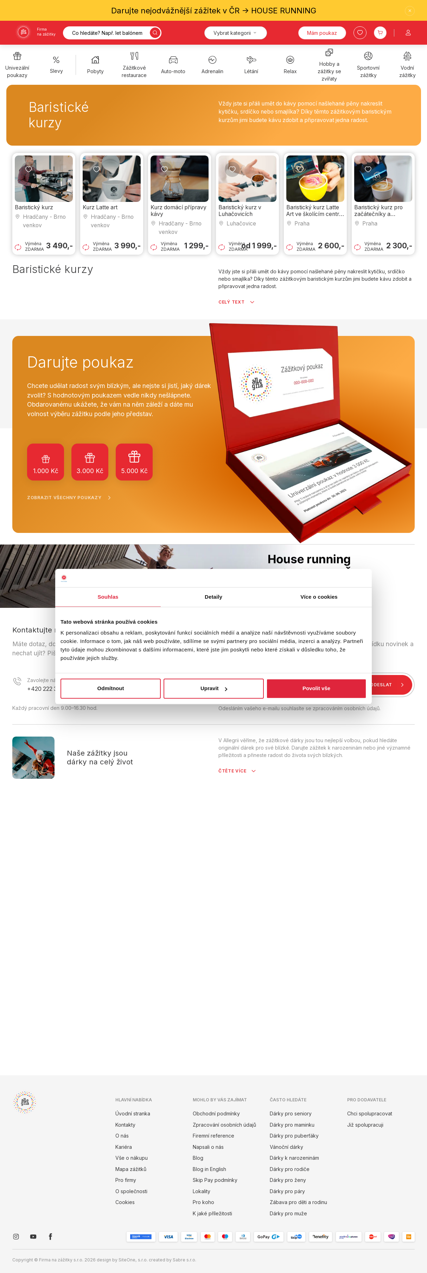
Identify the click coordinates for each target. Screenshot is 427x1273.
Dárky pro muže (288, 1213)
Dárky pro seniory (291, 1113)
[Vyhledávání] (112, 32)
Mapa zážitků (130, 1169)
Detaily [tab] (213, 597)
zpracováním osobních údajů (346, 708)
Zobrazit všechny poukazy (70, 498)
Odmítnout (110, 689)
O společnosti (131, 1191)
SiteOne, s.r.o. (133, 1259)
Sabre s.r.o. (184, 1259)
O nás (122, 1136)
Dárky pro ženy (288, 1180)
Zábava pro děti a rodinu (298, 1202)
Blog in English (209, 1169)
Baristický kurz (34, 207)
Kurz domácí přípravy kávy (178, 210)
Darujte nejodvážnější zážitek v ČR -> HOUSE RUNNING (213, 10)
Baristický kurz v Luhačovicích (239, 210)
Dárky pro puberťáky (294, 1136)
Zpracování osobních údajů (224, 1125)
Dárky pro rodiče (290, 1169)
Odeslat (388, 685)
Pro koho (203, 1202)
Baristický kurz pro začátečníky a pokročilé (378, 214)
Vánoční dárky (286, 1147)
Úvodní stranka (132, 1113)
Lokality (201, 1191)
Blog (198, 1158)
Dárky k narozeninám (294, 1158)
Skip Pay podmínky (215, 1180)
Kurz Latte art (100, 207)
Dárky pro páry (287, 1191)
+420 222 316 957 (50, 689)
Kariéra (123, 1147)
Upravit (213, 689)
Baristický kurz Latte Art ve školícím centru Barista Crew (314, 214)
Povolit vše (316, 689)
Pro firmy (125, 1180)
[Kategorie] (235, 32)
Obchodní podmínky (216, 1113)
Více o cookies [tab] (319, 597)
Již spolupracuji (365, 1125)
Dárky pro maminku (292, 1125)
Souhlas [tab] (107, 597)
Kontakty (125, 1125)
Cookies (125, 1202)
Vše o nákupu (131, 1158)
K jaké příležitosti (212, 1213)
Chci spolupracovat (369, 1113)
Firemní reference (213, 1136)
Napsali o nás (208, 1147)
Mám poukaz (322, 33)
